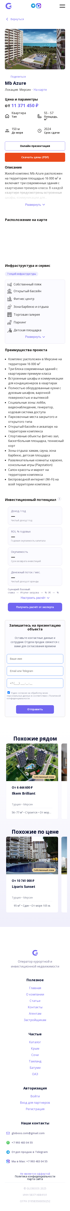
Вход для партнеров (35, 1103)
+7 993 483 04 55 (22, 1142)
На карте (40, 89)
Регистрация (35, 1109)
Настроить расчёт (33, 597)
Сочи (35, 1055)
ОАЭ (35, 1074)
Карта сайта (35, 1179)
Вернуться (14, 19)
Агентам (35, 1013)
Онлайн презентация (35, 146)
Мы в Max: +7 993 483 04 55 (29, 1161)
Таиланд (35, 1061)
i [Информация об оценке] (59, 499)
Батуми (35, 1068)
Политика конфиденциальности (35, 1176)
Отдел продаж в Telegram (30, 1152)
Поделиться (18, 76)
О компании (35, 994)
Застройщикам (35, 1020)
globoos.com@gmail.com (28, 1133)
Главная (35, 988)
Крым (35, 1048)
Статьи (35, 1001)
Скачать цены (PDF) (35, 157)
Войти (35, 1096)
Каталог (35, 1042)
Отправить (35, 709)
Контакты (35, 1007)
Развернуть (33, 204)
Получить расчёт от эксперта (35, 607)
